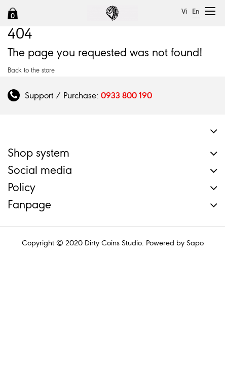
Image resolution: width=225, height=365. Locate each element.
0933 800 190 (126, 95)
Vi (184, 11)
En (196, 11)
